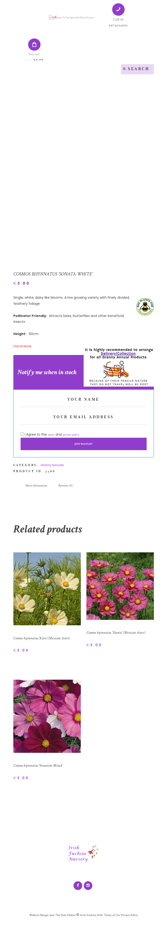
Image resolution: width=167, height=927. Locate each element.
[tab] (37, 489)
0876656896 (118, 25)
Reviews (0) (68, 489)
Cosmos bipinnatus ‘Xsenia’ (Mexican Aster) (119, 636)
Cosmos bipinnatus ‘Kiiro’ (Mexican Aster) (45, 641)
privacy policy (72, 438)
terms (51, 438)
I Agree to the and (51, 437)
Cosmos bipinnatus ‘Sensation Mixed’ (41, 769)
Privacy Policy (132, 919)
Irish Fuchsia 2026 (92, 919)
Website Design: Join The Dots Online (50, 919)
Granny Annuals (52, 468)
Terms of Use (113, 919)
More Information (37, 489)
